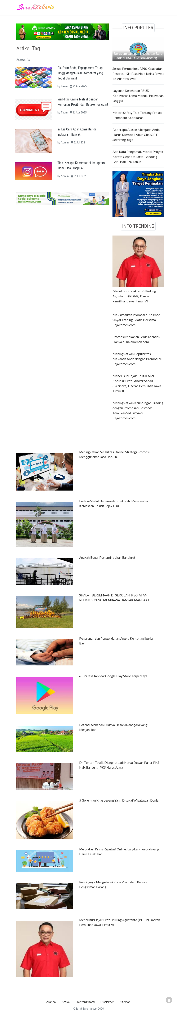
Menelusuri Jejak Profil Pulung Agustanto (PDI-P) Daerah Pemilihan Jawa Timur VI (134, 296)
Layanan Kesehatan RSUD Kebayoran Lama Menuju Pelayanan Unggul (138, 96)
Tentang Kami (85, 1002)
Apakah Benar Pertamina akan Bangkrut (107, 557)
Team (64, 86)
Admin (65, 142)
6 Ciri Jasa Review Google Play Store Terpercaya (113, 676)
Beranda (50, 1002)
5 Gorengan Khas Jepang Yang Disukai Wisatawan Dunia (119, 800)
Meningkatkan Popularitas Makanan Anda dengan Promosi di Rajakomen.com (136, 359)
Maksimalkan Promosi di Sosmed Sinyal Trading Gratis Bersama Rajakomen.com (136, 320)
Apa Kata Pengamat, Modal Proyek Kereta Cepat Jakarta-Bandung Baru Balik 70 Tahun (137, 157)
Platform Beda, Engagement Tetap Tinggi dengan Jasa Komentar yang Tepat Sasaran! (80, 73)
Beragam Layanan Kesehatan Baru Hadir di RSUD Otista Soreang (138, 55)
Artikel (66, 1002)
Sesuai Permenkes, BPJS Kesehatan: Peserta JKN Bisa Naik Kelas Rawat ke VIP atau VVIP (138, 73)
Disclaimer (107, 1002)
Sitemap (125, 1002)
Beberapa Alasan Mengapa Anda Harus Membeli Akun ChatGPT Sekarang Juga (136, 135)
